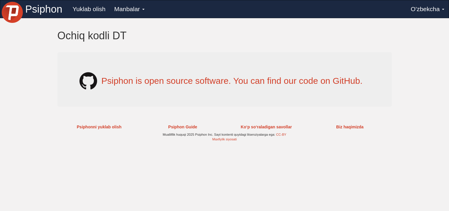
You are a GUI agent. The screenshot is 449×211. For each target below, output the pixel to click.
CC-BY (281, 134)
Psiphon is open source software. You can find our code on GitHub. (232, 81)
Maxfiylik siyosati (224, 139)
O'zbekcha (427, 9)
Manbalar (129, 9)
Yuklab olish (88, 9)
